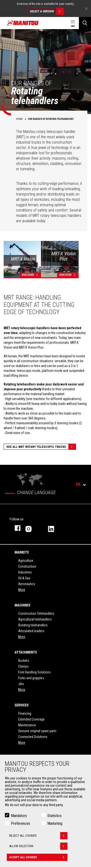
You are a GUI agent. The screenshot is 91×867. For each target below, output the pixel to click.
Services (22, 705)
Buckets (23, 661)
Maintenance (27, 725)
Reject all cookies (38, 835)
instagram (32, 528)
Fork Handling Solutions (34, 672)
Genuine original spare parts (37, 731)
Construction (27, 566)
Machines (22, 605)
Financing (24, 713)
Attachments (26, 652)
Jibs (21, 684)
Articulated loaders (31, 631)
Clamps (23, 666)
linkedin (54, 528)
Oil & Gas (24, 578)
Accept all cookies (38, 857)
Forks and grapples (31, 678)
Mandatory (19, 815)
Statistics (54, 815)
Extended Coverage (31, 719)
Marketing (54, 823)
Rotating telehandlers (33, 625)
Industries (25, 572)
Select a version (47, 11)
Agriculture (25, 561)
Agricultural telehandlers (35, 619)
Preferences (20, 823)
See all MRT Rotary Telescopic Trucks (41, 447)
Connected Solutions (32, 737)
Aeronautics (26, 584)
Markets (22, 552)
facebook (15, 528)
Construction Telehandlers (36, 613)
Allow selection (38, 846)
